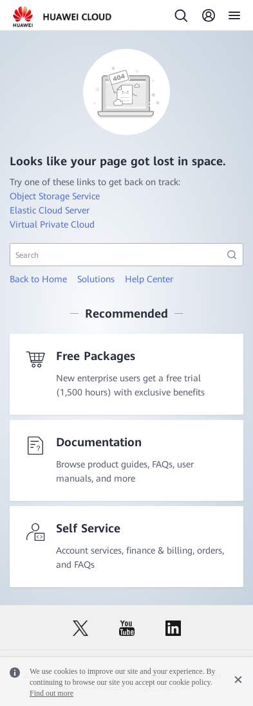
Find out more (51, 693)
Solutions (96, 279)
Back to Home (38, 279)
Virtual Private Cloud (52, 224)
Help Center (149, 279)
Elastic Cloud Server (49, 210)
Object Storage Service (55, 196)
